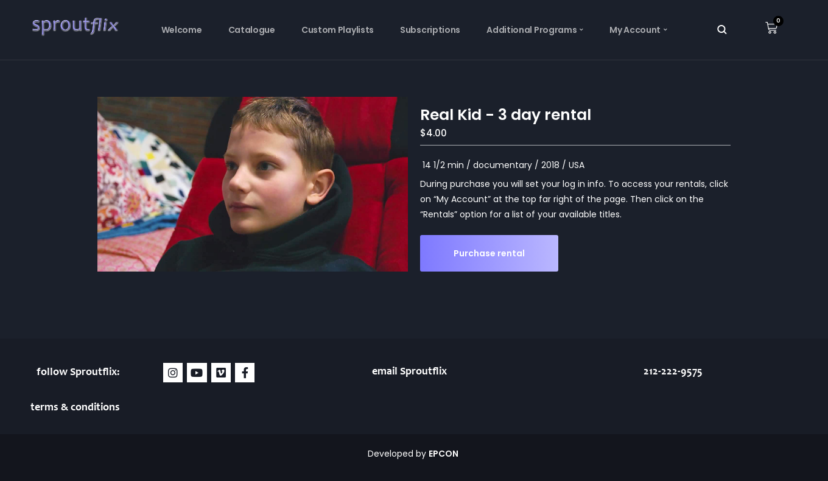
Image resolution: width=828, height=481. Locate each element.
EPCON (444, 454)
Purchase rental (489, 253)
